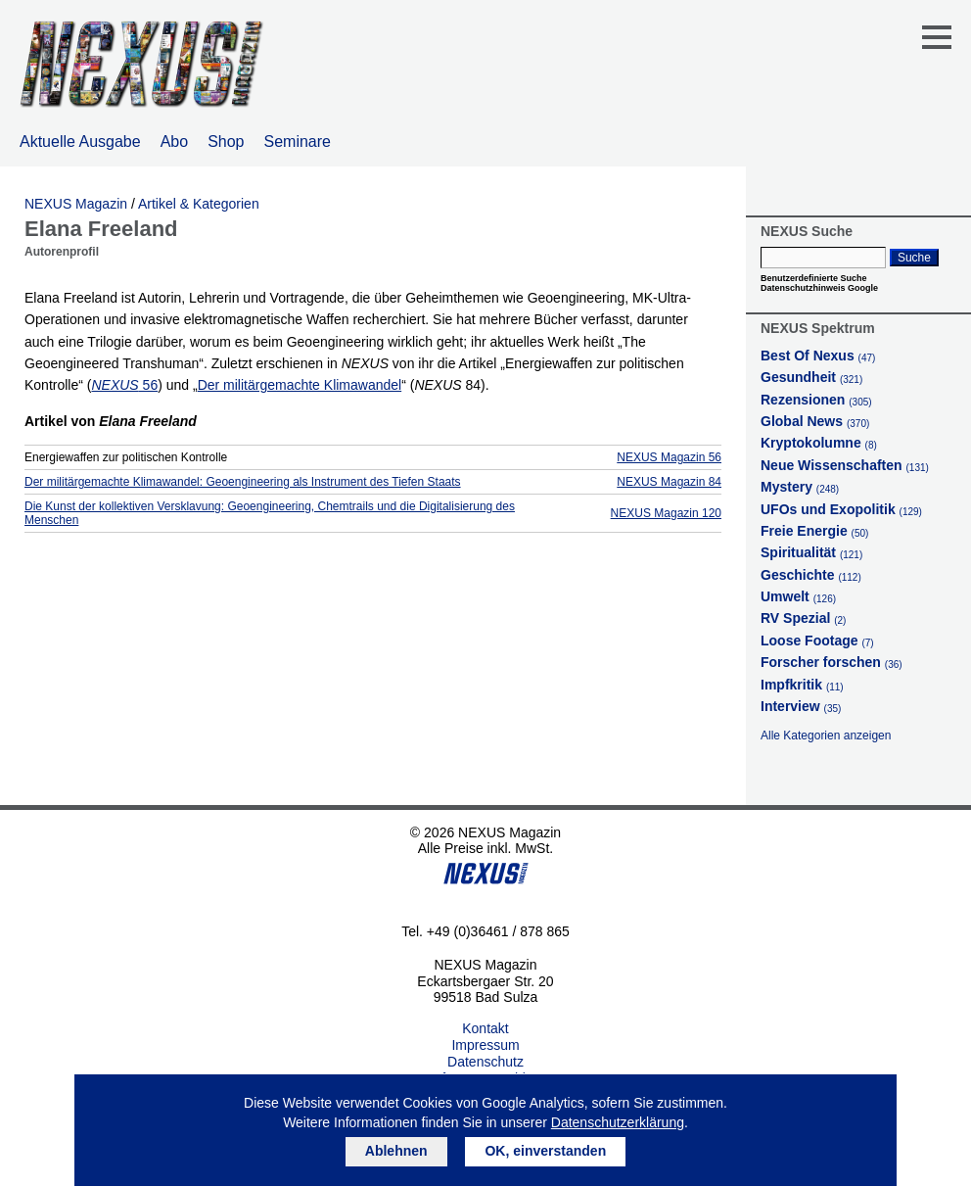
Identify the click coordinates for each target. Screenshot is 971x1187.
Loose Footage (817, 640)
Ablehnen (396, 1151)
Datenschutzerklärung (617, 1122)
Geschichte (811, 575)
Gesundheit (811, 377)
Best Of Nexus (818, 355)
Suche (914, 257)
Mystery (800, 487)
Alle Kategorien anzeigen (826, 735)
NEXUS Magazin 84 (669, 482)
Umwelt (798, 596)
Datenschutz (485, 1061)
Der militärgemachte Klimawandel (300, 385)
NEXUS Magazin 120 (666, 513)
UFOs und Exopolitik (841, 509)
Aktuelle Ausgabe (80, 141)
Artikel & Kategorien (198, 204)
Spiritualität (811, 552)
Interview (801, 706)
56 (124, 385)
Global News (815, 421)
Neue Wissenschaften (845, 465)
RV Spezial (803, 618)
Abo (174, 141)
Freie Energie (814, 531)
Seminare (297, 141)
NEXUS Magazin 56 (669, 457)
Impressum (485, 1045)
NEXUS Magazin (75, 204)
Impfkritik (802, 684)
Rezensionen (816, 399)
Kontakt (485, 1028)
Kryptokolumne (819, 443)
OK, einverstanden (545, 1151)
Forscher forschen (831, 662)
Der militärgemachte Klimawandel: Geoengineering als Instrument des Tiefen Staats (242, 482)
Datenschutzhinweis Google (819, 288)
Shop (226, 141)
